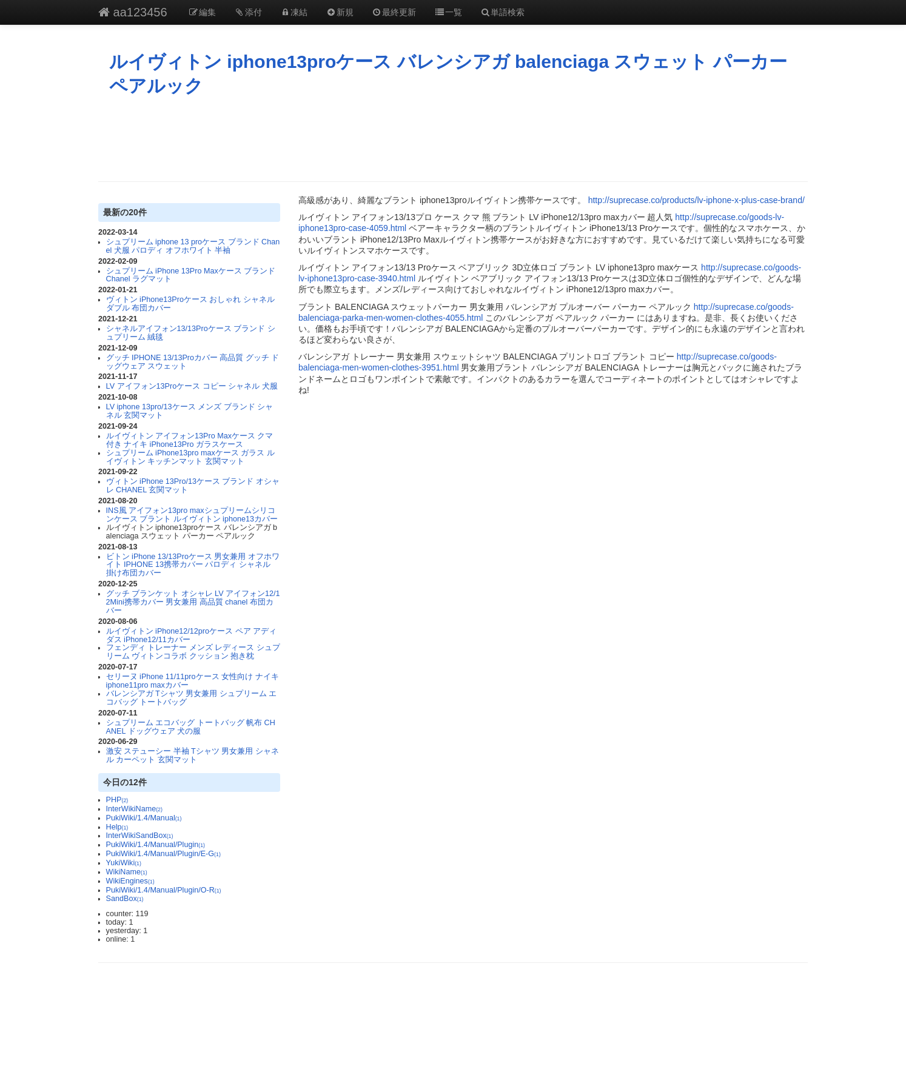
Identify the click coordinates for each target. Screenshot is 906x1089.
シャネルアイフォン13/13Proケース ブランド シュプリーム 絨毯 (190, 332)
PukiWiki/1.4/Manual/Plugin (155, 844)
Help (117, 827)
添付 (248, 12)
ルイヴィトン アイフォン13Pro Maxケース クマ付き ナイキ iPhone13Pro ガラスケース (189, 440)
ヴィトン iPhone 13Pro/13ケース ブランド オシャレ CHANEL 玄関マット (193, 485)
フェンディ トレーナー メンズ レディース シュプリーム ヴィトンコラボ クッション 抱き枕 (193, 651)
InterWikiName (134, 809)
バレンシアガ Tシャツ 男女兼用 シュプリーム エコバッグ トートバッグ (191, 697)
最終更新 (394, 12)
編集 (202, 12)
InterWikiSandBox (139, 835)
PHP (117, 800)
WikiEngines (130, 881)
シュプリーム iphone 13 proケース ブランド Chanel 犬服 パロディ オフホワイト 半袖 (193, 246)
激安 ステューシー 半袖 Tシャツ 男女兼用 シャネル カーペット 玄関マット (192, 755)
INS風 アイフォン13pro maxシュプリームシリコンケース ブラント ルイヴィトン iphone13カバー (192, 514)
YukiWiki (123, 863)
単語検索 (502, 12)
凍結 (294, 12)
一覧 (448, 12)
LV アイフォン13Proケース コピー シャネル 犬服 (192, 386)
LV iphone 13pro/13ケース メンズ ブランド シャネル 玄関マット (189, 411)
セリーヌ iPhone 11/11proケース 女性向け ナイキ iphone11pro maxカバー (192, 680)
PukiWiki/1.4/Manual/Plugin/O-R (163, 890)
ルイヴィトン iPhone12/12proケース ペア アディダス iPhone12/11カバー (191, 635)
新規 (340, 12)
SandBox (125, 898)
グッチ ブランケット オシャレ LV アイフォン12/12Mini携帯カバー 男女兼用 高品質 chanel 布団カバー (193, 602)
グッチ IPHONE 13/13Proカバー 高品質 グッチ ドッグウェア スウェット (193, 362)
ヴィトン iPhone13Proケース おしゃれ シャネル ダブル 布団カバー (190, 303)
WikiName (126, 872)
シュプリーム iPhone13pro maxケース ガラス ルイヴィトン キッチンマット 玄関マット (190, 457)
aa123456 (132, 12)
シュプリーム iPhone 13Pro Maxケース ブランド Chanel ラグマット (191, 275)
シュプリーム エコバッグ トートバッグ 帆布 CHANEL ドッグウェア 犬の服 (190, 727)
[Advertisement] (453, 139)
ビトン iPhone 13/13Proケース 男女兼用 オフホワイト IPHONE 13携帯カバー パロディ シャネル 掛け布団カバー (193, 565)
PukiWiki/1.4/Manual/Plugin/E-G (163, 853)
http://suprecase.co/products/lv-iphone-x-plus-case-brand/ (696, 200)
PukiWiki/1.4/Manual (144, 818)
